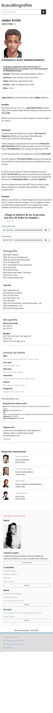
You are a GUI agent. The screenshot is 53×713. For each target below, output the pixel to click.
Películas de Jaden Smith (13, 372)
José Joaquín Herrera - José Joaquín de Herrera (22, 613)
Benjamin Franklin (10, 597)
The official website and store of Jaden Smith (21, 359)
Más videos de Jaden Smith (14, 385)
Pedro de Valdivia (10, 574)
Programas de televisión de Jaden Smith (19, 379)
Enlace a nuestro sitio (14, 644)
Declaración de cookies (15, 641)
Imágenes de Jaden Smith (13, 392)
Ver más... (27, 585)
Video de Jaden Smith (11, 366)
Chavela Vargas (9, 571)
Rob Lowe (7, 578)
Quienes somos (12, 637)
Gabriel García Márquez (12, 594)
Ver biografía (27, 562)
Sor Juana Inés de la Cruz (13, 601)
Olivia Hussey (8, 581)
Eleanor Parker (9, 616)
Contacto (9, 648)
